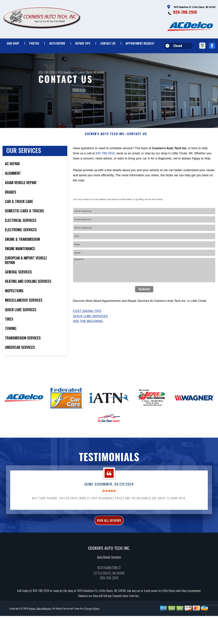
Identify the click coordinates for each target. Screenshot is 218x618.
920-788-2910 (185, 12)
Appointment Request (140, 43)
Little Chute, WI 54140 (91, 72)
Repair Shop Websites (40, 613)
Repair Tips (82, 43)
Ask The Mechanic (88, 324)
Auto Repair (57, 43)
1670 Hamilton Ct (67, 72)
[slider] (109, 493)
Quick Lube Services (90, 318)
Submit (144, 292)
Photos (34, 43)
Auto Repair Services (109, 561)
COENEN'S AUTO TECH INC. (105, 137)
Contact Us (107, 43)
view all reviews (109, 524)
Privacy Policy (91, 613)
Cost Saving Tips (87, 313)
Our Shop (13, 43)
